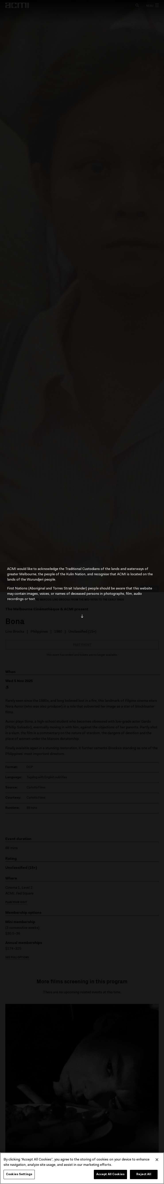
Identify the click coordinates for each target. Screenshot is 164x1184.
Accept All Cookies (110, 1174)
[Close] (157, 1160)
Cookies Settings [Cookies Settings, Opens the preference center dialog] (19, 1174)
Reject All (143, 1174)
